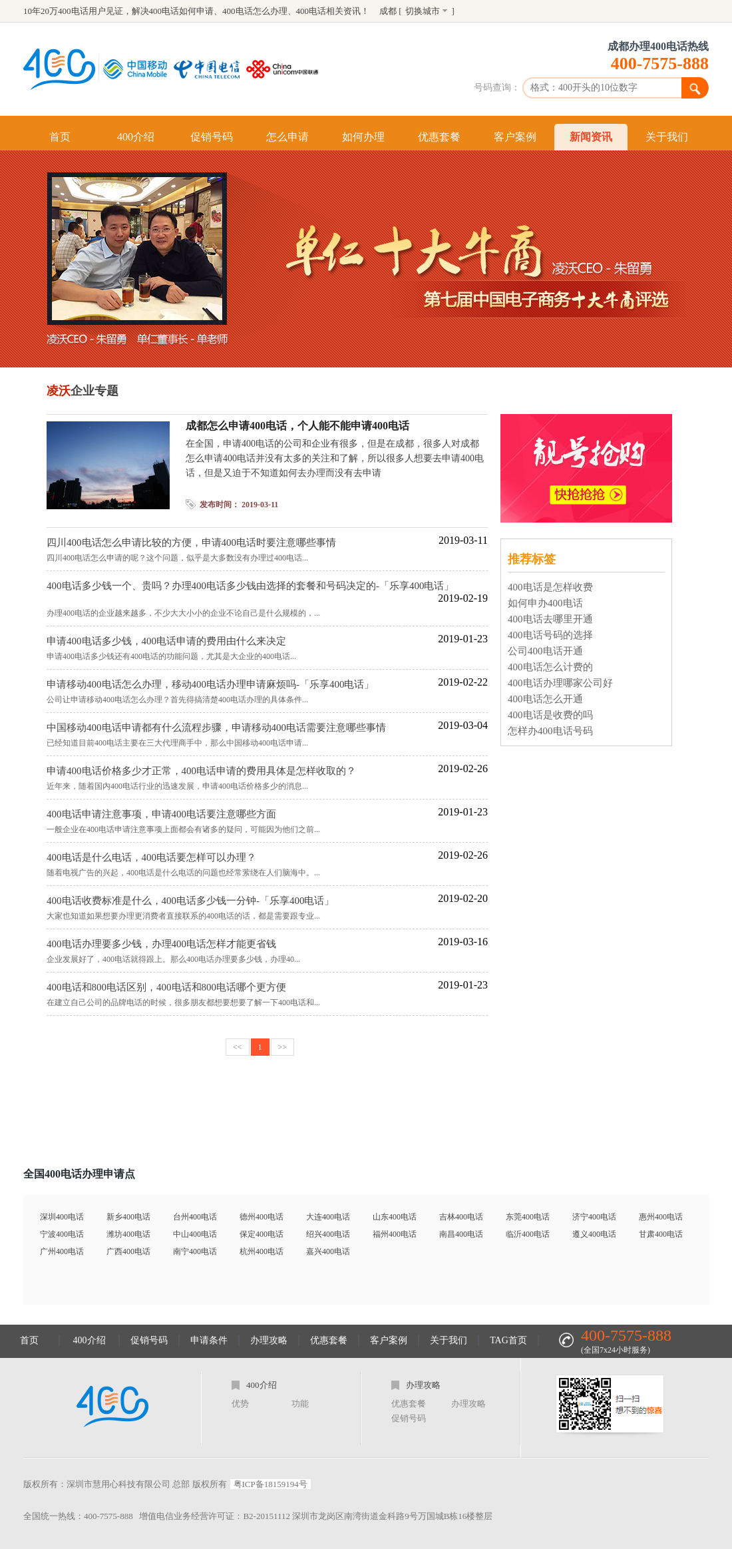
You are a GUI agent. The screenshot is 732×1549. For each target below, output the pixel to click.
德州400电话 (261, 1216)
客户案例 (515, 136)
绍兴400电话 (328, 1234)
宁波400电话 (62, 1234)
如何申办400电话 (545, 603)
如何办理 (363, 136)
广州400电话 (62, 1251)
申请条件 (209, 1340)
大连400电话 (328, 1216)
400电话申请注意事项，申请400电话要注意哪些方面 (161, 814)
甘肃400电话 (661, 1234)
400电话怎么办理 (254, 11)
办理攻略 (268, 1340)
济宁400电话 (594, 1216)
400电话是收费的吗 (550, 715)
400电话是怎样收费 (550, 587)
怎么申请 (287, 136)
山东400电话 (395, 1216)
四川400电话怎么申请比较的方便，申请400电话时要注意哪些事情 (191, 542)
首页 (60, 136)
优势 (240, 1404)
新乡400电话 (128, 1216)
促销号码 (211, 136)
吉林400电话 (461, 1216)
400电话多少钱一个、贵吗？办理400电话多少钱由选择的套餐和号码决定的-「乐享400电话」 (251, 585)
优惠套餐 (439, 136)
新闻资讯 (591, 136)
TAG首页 (508, 1340)
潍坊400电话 (128, 1234)
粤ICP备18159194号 (270, 1484)
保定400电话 (261, 1234)
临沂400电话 (528, 1234)
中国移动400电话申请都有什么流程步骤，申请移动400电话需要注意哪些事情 (216, 727)
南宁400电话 (195, 1251)
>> (282, 1047)
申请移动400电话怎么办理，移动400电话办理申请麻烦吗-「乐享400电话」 (211, 684)
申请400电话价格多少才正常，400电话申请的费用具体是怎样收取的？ (201, 771)
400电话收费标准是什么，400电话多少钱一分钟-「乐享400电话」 (191, 900)
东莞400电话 (528, 1216)
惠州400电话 (661, 1216)
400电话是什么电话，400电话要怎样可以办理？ (151, 857)
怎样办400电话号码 (550, 731)
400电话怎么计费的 (550, 667)
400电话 (311, 11)
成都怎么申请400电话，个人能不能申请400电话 (297, 425)
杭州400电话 (261, 1251)
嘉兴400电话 (328, 1251)
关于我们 (666, 136)
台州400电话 (195, 1216)
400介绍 (135, 136)
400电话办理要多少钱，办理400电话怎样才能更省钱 (161, 944)
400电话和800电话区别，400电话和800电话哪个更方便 (166, 987)
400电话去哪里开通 (550, 619)
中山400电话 (195, 1234)
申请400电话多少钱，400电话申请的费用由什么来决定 (166, 641)
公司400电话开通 (545, 651)
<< (237, 1047)
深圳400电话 (62, 1216)
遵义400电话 (594, 1234)
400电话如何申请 (181, 11)
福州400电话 (395, 1234)
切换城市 (422, 11)
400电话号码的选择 (550, 635)
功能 (300, 1404)
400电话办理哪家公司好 (560, 683)
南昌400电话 (461, 1234)
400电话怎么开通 (545, 699)
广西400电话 (128, 1251)
